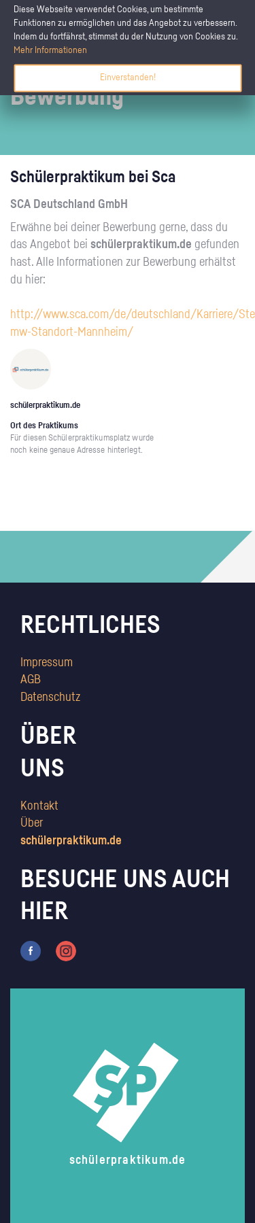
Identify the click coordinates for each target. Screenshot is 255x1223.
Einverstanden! (128, 77)
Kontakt (39, 806)
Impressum (46, 663)
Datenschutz (50, 697)
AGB (30, 680)
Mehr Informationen (50, 50)
